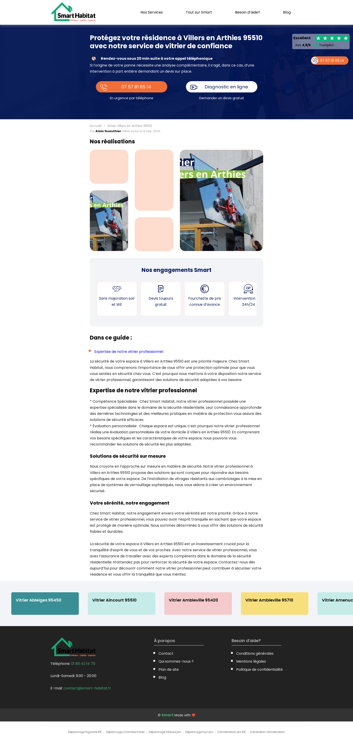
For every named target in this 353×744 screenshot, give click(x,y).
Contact (165, 653)
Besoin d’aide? (247, 12)
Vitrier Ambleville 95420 (193, 600)
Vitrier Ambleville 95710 (269, 600)
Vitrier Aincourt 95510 (114, 600)
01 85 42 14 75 (83, 663)
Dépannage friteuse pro (165, 732)
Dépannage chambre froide (125, 732)
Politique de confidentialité (259, 669)
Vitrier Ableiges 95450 (38, 600)
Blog (287, 12)
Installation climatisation (267, 732)
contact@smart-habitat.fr (87, 688)
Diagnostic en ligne (226, 87)
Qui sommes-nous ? (176, 661)
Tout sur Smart (199, 12)
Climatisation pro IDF (231, 732)
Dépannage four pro (199, 732)
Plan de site (168, 669)
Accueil (95, 126)
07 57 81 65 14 (136, 87)
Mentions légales (251, 661)
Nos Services (151, 12)
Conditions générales (255, 653)
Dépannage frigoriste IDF (85, 732)
